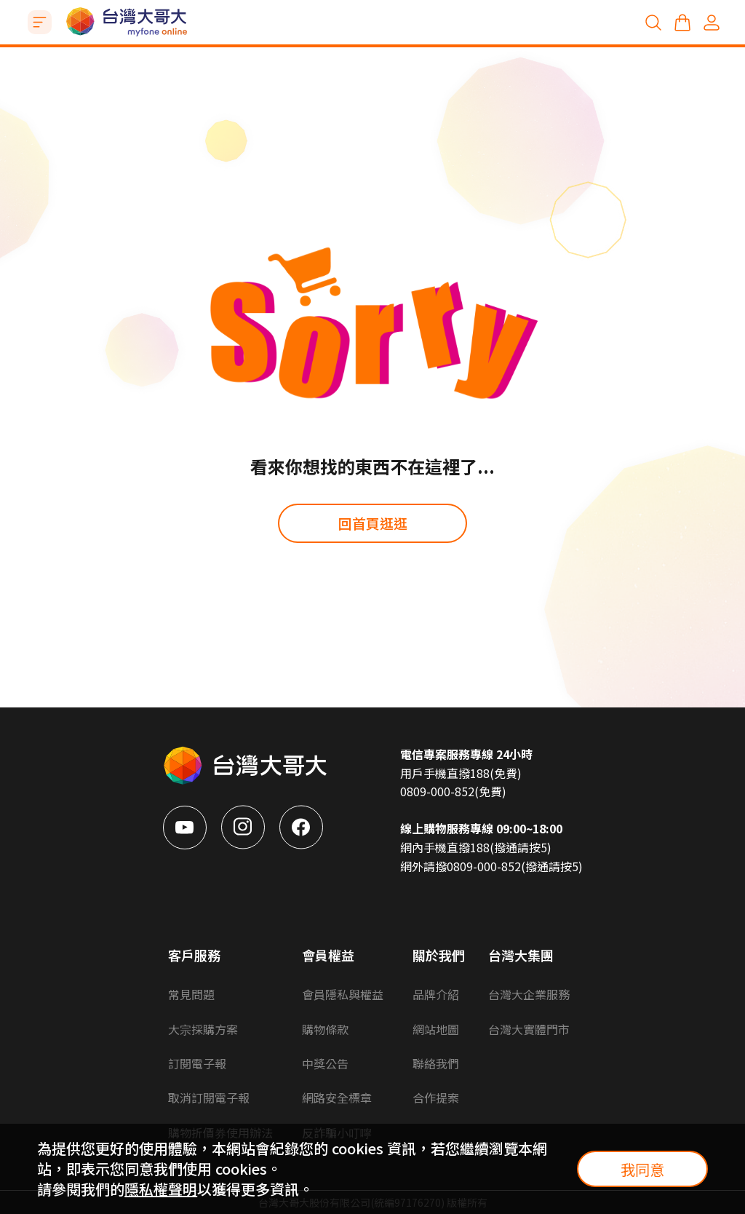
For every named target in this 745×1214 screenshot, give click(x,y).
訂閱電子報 (197, 1063)
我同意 (642, 1169)
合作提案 (436, 1097)
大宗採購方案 (203, 1029)
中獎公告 (325, 1063)
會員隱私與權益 (342, 994)
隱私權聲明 (160, 1188)
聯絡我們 (436, 1063)
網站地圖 (436, 1029)
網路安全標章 (337, 1097)
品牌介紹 (436, 994)
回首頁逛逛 (372, 523)
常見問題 (191, 994)
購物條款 (325, 1029)
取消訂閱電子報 (209, 1097)
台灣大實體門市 (529, 1029)
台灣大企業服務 (529, 994)
